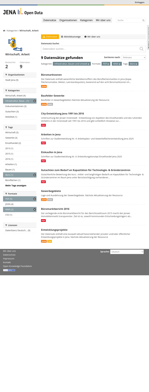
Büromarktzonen (51, 74)
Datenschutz (9, 254)
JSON (44, 86)
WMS (50, 104)
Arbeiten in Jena (51, 134)
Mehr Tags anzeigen (15, 185)
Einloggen (139, 2)
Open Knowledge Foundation (17, 266)
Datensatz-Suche (50, 43)
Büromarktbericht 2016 (55, 209)
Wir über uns (103, 20)
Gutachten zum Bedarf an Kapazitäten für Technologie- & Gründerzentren (85, 170)
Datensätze (49, 20)
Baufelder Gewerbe (52, 95)
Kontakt (7, 262)
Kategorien (86, 20)
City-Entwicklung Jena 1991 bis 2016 (62, 113)
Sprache (104, 251)
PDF (43, 125)
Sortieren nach (112, 57)
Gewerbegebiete (51, 191)
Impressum (8, 258)
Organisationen (68, 20)
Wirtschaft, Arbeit (29, 30)
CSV (49, 241)
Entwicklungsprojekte (54, 229)
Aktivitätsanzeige (71, 36)
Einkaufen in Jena (51, 152)
